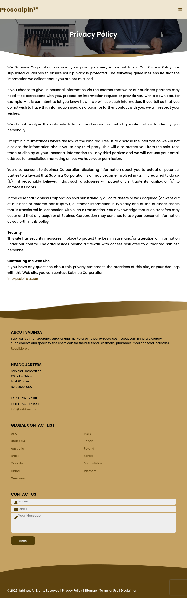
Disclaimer (128, 590)
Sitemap (90, 590)
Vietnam (90, 471)
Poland (89, 448)
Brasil (15, 456)
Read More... (20, 349)
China (15, 471)
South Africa (93, 463)
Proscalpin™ (19, 9)
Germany (18, 478)
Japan (89, 441)
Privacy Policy (72, 590)
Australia (17, 448)
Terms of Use (108, 590)
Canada (17, 463)
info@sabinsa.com (23, 278)
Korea (88, 456)
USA (14, 434)
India (87, 434)
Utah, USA (18, 441)
